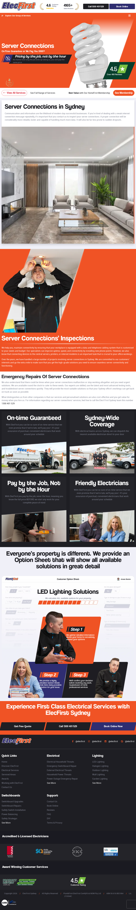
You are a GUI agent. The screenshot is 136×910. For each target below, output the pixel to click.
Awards (5, 778)
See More (51, 782)
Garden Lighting (99, 778)
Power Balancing (10, 814)
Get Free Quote (22, 726)
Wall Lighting (98, 774)
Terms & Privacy (54, 822)
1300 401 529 (8, 403)
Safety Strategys (9, 818)
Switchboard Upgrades (12, 801)
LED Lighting (98, 761)
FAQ (49, 814)
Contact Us (7, 787)
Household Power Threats (59, 774)
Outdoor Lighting (100, 770)
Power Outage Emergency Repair (62, 778)
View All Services (14, 92)
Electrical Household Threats (60, 761)
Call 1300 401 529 (96, 6)
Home (4, 761)
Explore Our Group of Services (16, 15)
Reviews (51, 810)
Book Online (122, 6)
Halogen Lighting (100, 766)
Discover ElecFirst (10, 766)
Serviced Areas (9, 774)
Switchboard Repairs (11, 805)
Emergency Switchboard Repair (61, 766)
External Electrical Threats (59, 770)
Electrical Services (10, 770)
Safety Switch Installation (14, 810)
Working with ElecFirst (12, 782)
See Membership (124, 92)
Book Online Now (113, 726)
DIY (48, 818)
